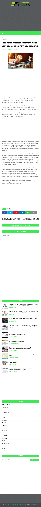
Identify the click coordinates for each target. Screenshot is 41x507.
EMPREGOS (4, 425)
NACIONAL (4, 438)
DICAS (10, 38)
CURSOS (4, 415)
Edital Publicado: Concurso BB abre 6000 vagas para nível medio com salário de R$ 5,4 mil (24, 333)
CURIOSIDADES (5, 412)
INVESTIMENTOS (5, 433)
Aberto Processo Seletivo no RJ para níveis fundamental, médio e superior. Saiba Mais (23, 340)
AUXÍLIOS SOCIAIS (6, 404)
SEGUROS (4, 448)
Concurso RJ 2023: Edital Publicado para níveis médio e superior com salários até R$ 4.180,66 (23, 312)
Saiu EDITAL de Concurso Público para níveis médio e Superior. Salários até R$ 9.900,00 (22, 368)
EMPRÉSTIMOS (5, 428)
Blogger (36, 505)
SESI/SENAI (4, 451)
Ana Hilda (5, 49)
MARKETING (4, 435)
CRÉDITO (4, 410)
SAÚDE (3, 446)
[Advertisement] (20, 19)
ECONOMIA (4, 420)
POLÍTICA (4, 440)
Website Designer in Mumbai (19, 505)
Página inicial (5, 38)
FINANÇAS (4, 430)
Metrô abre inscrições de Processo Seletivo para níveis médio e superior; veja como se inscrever (23, 319)
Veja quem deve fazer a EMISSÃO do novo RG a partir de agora (23, 354)
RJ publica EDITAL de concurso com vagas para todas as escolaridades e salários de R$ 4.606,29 (23, 305)
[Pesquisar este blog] (16, 460)
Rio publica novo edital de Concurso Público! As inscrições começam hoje (24, 361)
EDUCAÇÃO (4, 422)
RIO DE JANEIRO (5, 443)
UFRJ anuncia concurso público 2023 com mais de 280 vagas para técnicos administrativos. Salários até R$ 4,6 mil (23, 327)
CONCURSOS (5, 407)
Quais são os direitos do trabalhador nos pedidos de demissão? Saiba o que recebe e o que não (22, 347)
